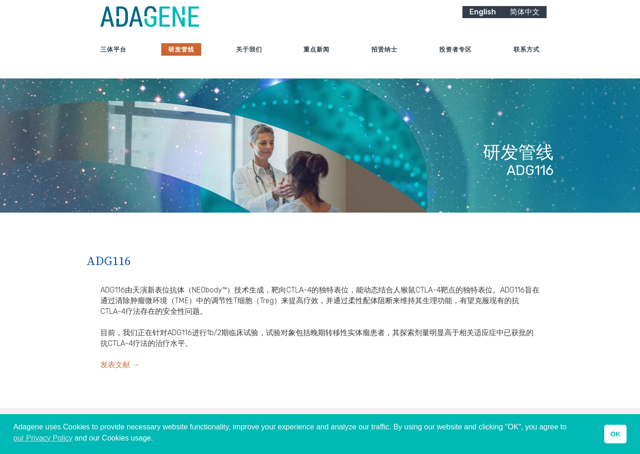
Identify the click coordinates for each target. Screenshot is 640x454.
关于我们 (249, 60)
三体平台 (113, 60)
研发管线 (181, 60)
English (482, 22)
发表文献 (119, 364)
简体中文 (525, 22)
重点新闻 (317, 60)
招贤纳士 (384, 60)
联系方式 (527, 60)
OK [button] (615, 434)
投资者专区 (455, 60)
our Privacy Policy (43, 438)
